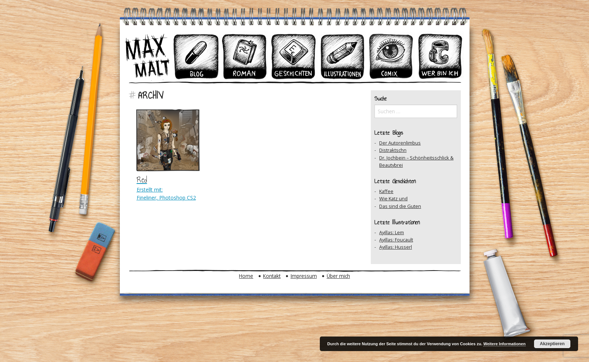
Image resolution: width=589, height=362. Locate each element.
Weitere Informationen (504, 344)
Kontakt (271, 275)
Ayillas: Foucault (396, 239)
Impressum (304, 275)
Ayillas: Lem (391, 232)
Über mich (338, 275)
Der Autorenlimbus (400, 142)
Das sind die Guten (400, 206)
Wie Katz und (393, 198)
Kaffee (386, 191)
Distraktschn (393, 150)
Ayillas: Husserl (395, 247)
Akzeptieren (552, 343)
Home (246, 275)
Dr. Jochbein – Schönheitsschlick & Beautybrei (416, 161)
